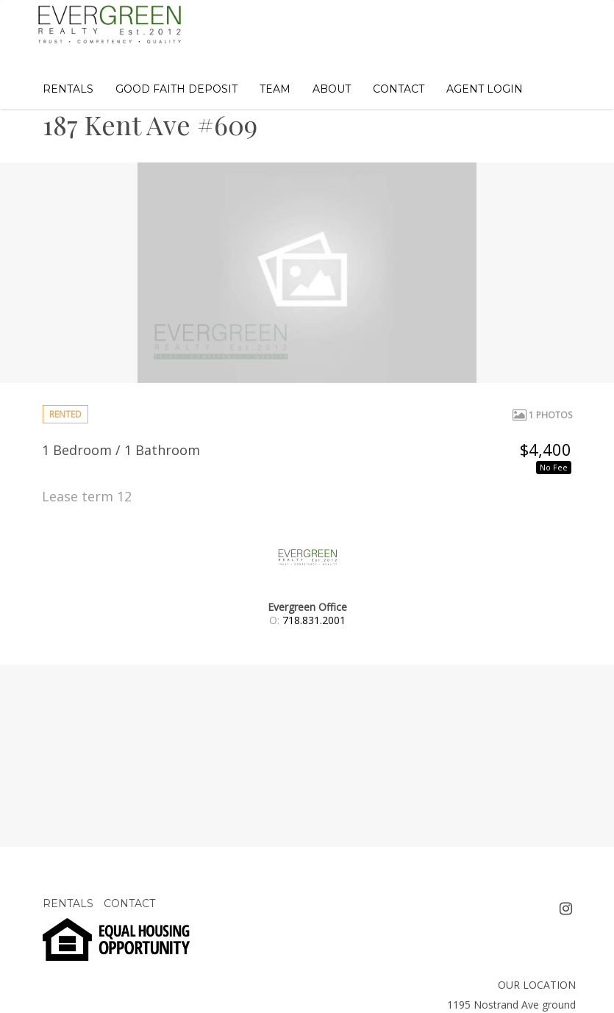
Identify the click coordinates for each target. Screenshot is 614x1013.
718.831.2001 (314, 620)
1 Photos (542, 415)
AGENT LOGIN (484, 89)
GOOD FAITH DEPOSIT (176, 89)
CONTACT (398, 89)
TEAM (275, 89)
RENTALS (68, 89)
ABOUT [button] (332, 89)
